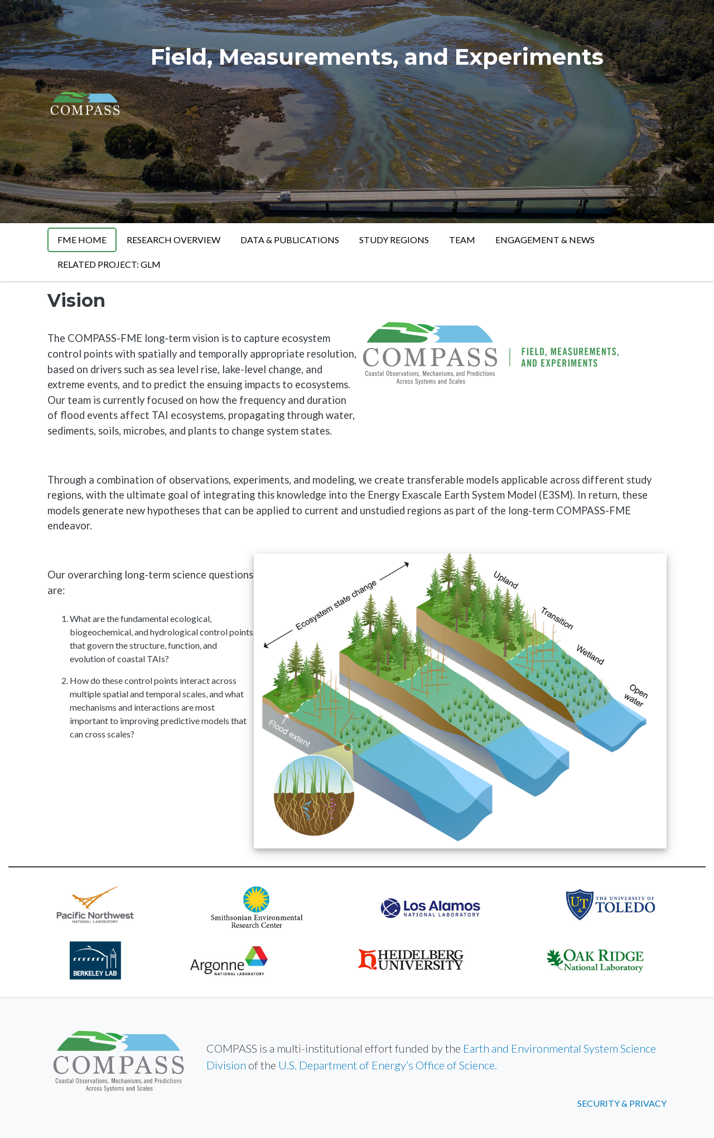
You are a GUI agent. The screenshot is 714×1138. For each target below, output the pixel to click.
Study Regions (394, 239)
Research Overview (173, 239)
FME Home (82, 239)
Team (462, 239)
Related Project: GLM (109, 264)
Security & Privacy (622, 1103)
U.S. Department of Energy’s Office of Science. (387, 1065)
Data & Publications (289, 239)
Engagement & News (545, 239)
